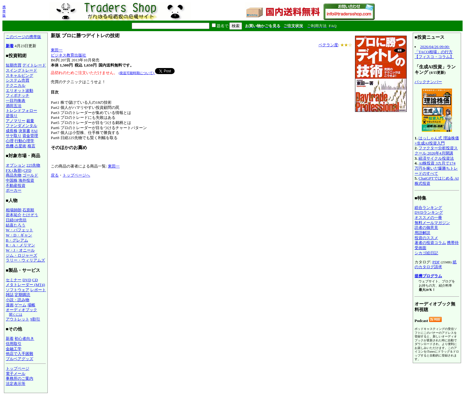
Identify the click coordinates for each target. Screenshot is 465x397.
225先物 (33, 165)
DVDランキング (429, 212)
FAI (34, 131)
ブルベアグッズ (19, 358)
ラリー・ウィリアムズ (25, 260)
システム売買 (17, 80)
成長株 (12, 131)
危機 (10, 146)
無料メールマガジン (432, 222)
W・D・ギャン (19, 235)
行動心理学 (24, 140)
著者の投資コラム (430, 242)
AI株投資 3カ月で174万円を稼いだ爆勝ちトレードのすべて (436, 168)
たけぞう (30, 215)
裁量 (30, 121)
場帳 (31, 305)
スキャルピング (19, 75)
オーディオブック (21, 310)
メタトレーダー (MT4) (25, 284)
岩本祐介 (13, 215)
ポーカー (13, 190)
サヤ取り (13, 135)
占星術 (20, 146)
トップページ (17, 368)
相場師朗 (13, 210)
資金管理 (30, 135)
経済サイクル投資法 (436, 158)
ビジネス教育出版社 (68, 55)
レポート (38, 290)
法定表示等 (15, 383)
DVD (26, 280)
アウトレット (17, 319)
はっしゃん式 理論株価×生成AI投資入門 (437, 140)
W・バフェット (19, 230)
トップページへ (76, 175)
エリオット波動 (19, 90)
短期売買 (13, 65)
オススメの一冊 (428, 217)
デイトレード (34, 65)
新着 (10, 46)
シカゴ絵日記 (426, 253)
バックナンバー (428, 82)
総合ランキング (428, 207)
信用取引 (13, 343)
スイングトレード (21, 70)
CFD (27, 170)
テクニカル (15, 85)
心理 (10, 140)
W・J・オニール (20, 250)
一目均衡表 (15, 100)
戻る (55, 175)
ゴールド (30, 175)
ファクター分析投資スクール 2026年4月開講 (436, 150)
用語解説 (422, 232)
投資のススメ (426, 238)
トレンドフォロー (21, 110)
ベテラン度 (328, 45)
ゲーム (20, 305)
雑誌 (10, 294)
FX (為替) (14, 170)
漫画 (10, 305)
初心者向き (24, 338)
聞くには (15, 314)
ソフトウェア (17, 290)
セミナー (13, 280)
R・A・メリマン (20, 245)
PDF (436, 262)
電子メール (15, 373)
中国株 (12, 180)
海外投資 (26, 180)
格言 (31, 146)
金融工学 (13, 349)
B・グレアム (17, 240)
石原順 (28, 210)
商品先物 (13, 175)
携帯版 (4, 11)
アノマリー (15, 121)
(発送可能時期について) (137, 73)
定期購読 (22, 294)
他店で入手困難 (19, 353)
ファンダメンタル (21, 125)
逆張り (12, 115)
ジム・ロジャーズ (21, 255)
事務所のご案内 (19, 378)
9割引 (35, 319)
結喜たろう (15, 225)
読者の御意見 (426, 227)
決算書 (24, 131)
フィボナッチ (17, 95)
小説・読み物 (17, 300)
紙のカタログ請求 (436, 264)
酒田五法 (13, 105)
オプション (15, 165)
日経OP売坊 (16, 220)
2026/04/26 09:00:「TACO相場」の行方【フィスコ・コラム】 (434, 51)
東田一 (57, 50)
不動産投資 (15, 185)
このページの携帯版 (23, 36)
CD (35, 280)
